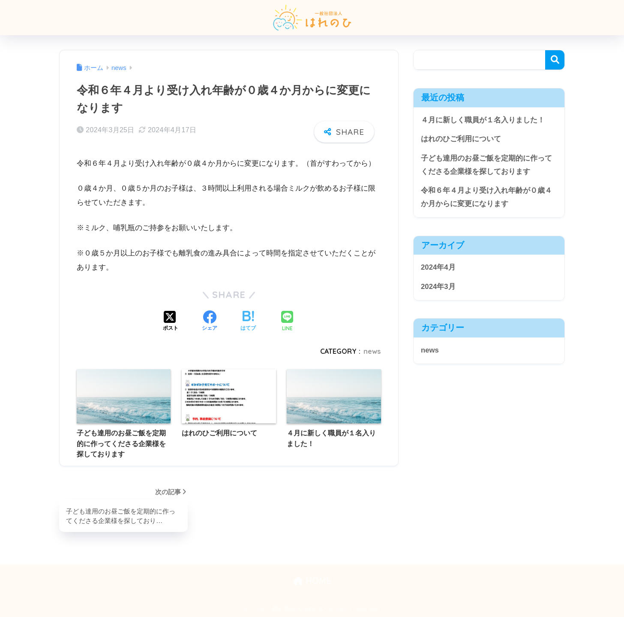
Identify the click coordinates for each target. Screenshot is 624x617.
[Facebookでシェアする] (209, 321)
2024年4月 (438, 267)
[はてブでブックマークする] (248, 321)
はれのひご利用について (461, 139)
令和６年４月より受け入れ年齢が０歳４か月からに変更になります (486, 197)
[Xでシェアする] (170, 321)
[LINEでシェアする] (287, 322)
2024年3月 (438, 287)
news (372, 351)
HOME (312, 580)
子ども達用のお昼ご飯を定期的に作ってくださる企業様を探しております (486, 165)
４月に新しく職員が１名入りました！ (483, 120)
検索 (554, 60)
